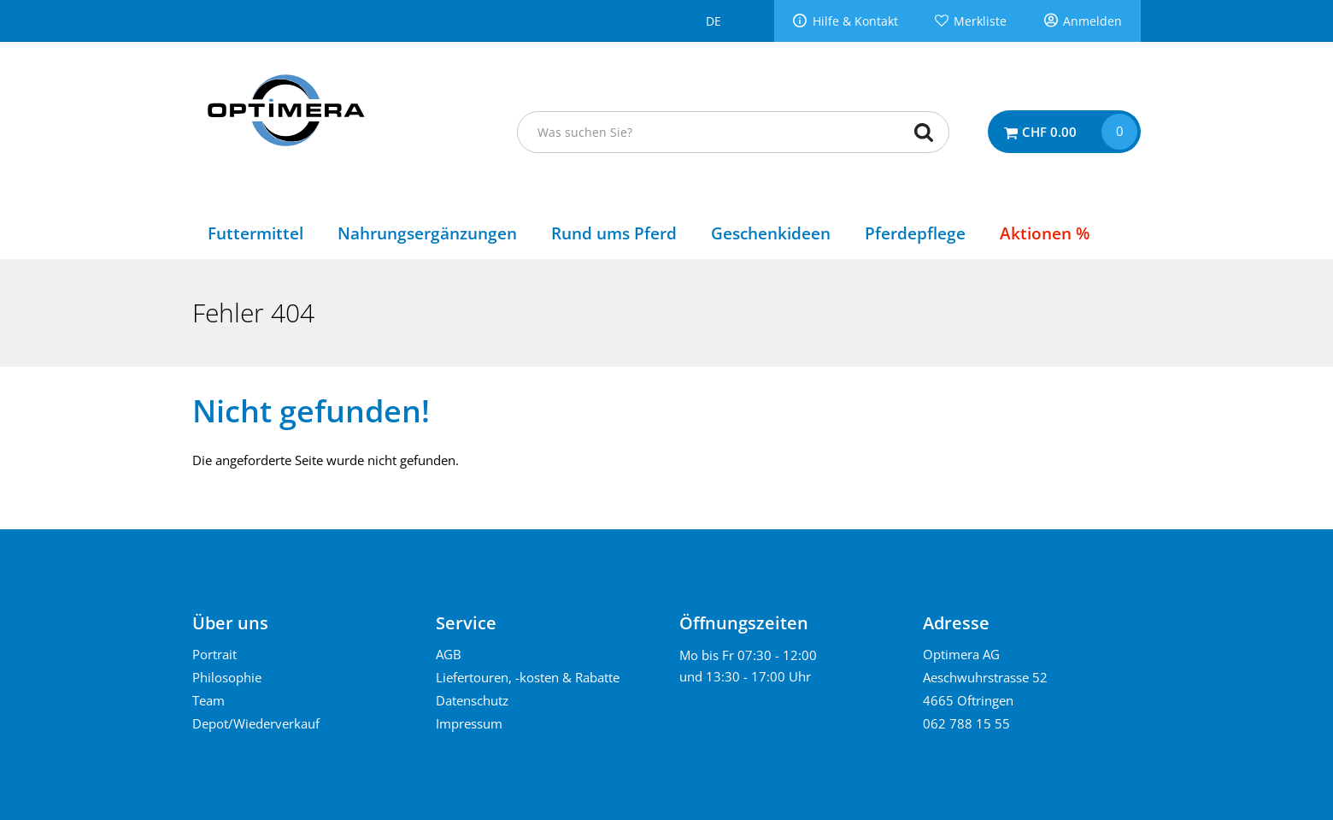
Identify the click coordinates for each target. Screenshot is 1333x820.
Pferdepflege (915, 233)
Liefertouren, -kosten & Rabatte (528, 677)
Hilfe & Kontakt (855, 21)
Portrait (214, 654)
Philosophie (226, 677)
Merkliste (980, 21)
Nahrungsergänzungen (427, 233)
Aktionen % (1044, 233)
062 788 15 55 (966, 723)
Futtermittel (255, 233)
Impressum (469, 723)
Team (208, 700)
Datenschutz (472, 700)
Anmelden (1092, 21)
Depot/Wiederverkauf (256, 723)
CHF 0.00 (1049, 131)
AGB (448, 654)
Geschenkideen (771, 233)
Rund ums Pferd (614, 233)
